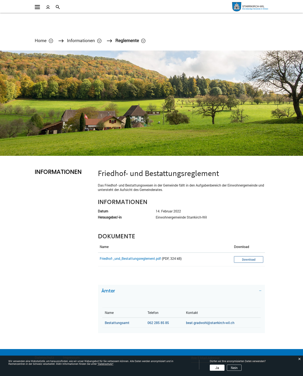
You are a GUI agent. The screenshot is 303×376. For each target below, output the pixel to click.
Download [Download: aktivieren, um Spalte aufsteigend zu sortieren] (241, 246)
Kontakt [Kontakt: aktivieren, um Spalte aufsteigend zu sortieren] (192, 312)
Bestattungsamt (117, 322)
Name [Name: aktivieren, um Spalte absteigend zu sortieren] (109, 312)
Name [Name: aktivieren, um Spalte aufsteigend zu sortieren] (104, 246)
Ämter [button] (108, 291)
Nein (234, 367)
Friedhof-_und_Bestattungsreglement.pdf (130, 258)
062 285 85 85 (158, 322)
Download (248, 259)
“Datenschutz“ (105, 363)
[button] (84, 40)
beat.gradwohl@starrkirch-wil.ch (210, 322)
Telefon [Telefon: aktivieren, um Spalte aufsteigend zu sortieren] (153, 312)
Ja (217, 367)
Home (41, 40)
